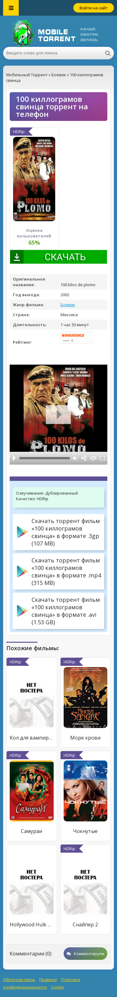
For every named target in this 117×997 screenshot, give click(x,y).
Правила (48, 979)
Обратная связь (19, 979)
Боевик (68, 304)
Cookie (57, 987)
